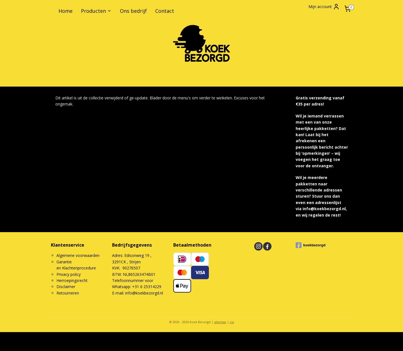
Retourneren (67, 293)
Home (65, 11)
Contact (164, 11)
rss (232, 322)
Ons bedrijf (133, 11)
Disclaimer (65, 286)
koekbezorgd (310, 245)
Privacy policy (68, 274)
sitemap (220, 322)
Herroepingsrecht (72, 280)
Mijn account (324, 6)
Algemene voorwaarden (78, 255)
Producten (96, 11)
